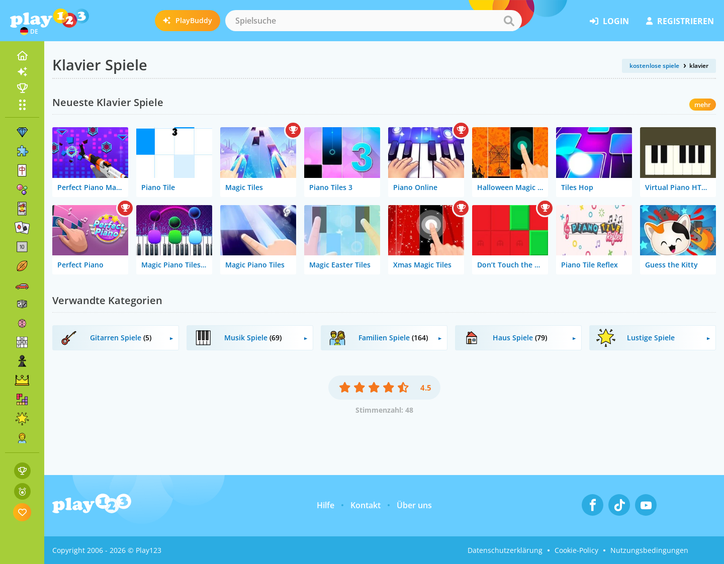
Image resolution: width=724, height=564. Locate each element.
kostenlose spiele (654, 65)
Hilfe (325, 505)
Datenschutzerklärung (505, 550)
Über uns (414, 505)
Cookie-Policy (576, 550)
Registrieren (680, 21)
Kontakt (365, 505)
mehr (702, 104)
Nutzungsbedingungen (649, 550)
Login (609, 21)
